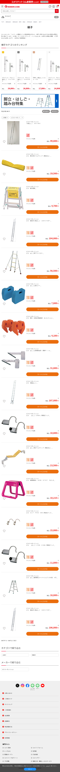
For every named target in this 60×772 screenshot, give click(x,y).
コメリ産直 (7, 747)
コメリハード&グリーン (11, 757)
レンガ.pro (7, 751)
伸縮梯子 (34, 655)
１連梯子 (4, 655)
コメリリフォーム (38, 747)
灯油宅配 (35, 754)
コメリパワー (36, 757)
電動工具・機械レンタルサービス (42, 761)
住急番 (35, 751)
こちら (47, 766)
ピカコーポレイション (8, 669)
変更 (56, 17)
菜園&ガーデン (8, 754)
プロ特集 (6, 761)
